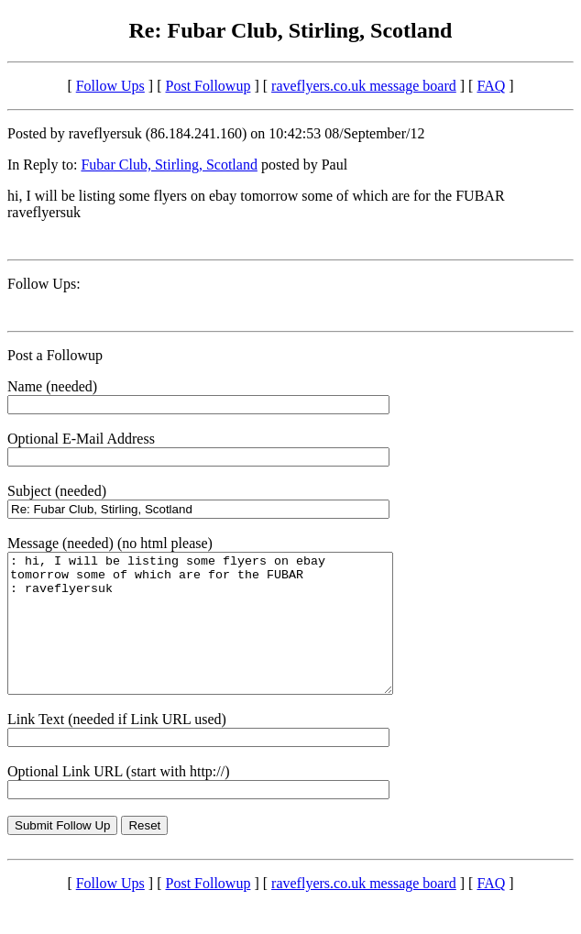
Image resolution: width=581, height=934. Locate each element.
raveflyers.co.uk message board (363, 85)
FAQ (491, 85)
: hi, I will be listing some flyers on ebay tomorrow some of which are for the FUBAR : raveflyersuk (223, 637)
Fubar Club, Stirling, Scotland (169, 164)
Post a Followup (55, 355)
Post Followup (208, 85)
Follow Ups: (44, 283)
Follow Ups (110, 85)
